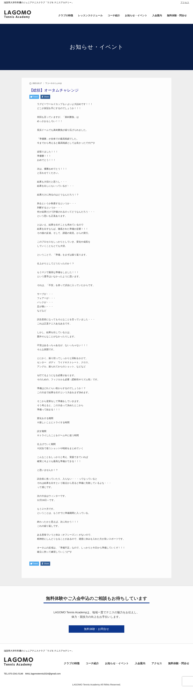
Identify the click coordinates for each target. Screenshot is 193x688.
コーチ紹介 (114, 15)
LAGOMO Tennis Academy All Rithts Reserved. (96, 684)
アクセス (184, 2)
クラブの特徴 (65, 15)
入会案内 (157, 15)
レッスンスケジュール (90, 15)
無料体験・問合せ (177, 15)
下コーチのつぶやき (53, 83)
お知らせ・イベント (136, 15)
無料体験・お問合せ (96, 629)
